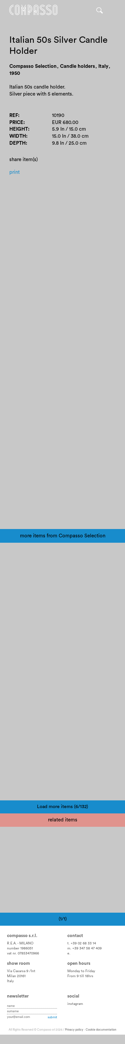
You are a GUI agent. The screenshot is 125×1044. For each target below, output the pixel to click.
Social (73, 996)
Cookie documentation (101, 1029)
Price (16, 122)
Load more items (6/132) (62, 806)
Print (14, 172)
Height (18, 129)
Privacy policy (74, 1029)
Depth (17, 143)
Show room (18, 963)
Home (33, 10)
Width (17, 136)
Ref (13, 115)
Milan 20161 (16, 976)
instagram (75, 1004)
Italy (10, 981)
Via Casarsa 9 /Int (21, 971)
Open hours (78, 963)
